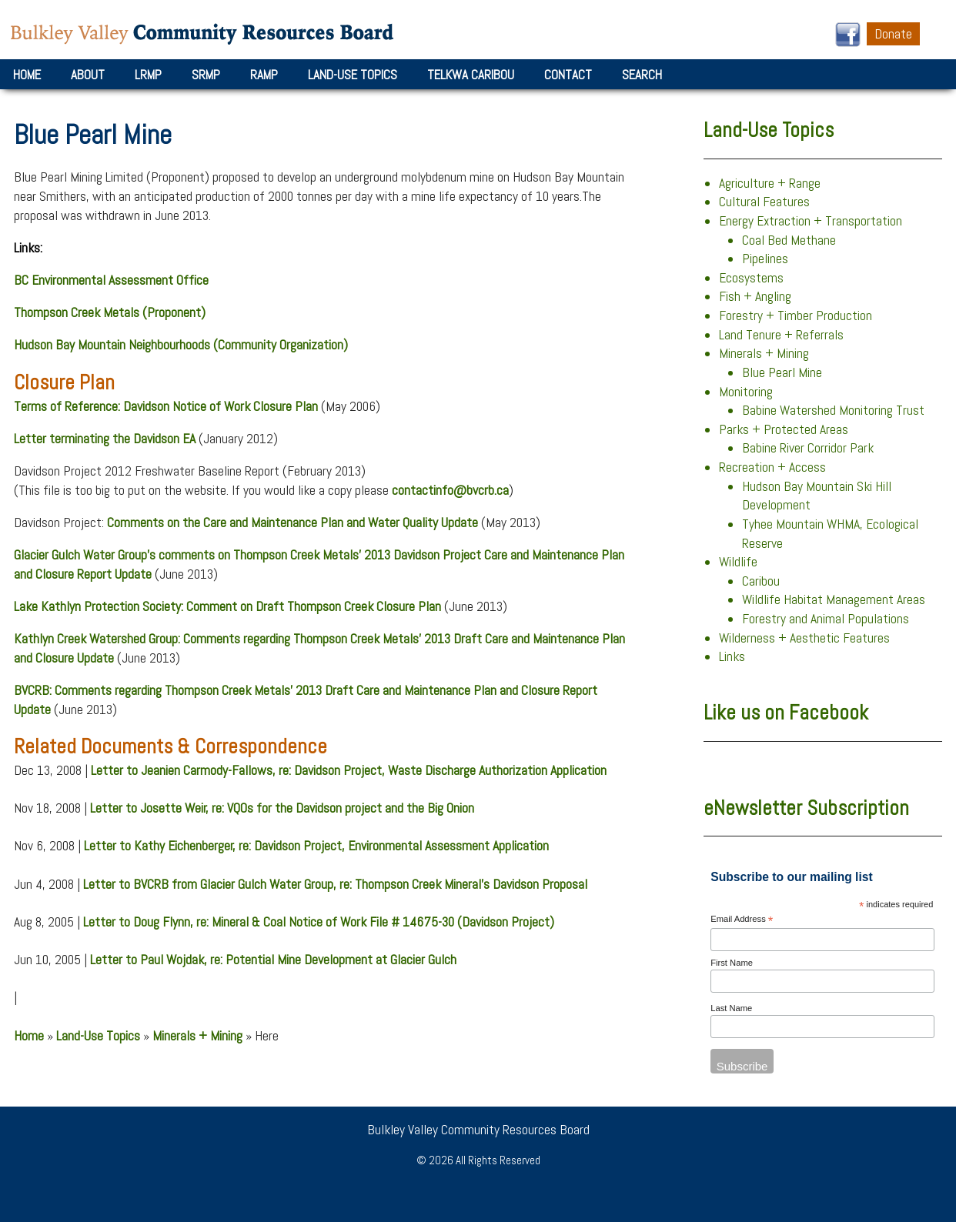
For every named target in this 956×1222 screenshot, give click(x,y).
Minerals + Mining (197, 1035)
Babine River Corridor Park (808, 447)
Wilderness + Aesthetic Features (804, 637)
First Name (731, 962)
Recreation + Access (772, 467)
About (88, 74)
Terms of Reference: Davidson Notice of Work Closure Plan (166, 406)
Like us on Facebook (786, 712)
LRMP (148, 74)
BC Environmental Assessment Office (111, 280)
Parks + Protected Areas (783, 429)
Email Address (741, 920)
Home (27, 74)
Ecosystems (751, 277)
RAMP (264, 74)
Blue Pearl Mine (782, 372)
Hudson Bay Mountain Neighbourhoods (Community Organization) (181, 344)
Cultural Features (764, 201)
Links (732, 656)
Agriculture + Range (770, 183)
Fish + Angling (755, 296)
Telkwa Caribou (470, 74)
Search (642, 74)
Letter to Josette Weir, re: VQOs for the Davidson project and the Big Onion (282, 808)
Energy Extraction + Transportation (810, 220)
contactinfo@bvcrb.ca (450, 490)
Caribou (761, 581)
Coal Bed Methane (789, 240)
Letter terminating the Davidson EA (105, 438)
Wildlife (738, 561)
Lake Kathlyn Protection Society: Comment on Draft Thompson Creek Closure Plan (227, 606)
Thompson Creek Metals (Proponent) (110, 312)
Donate (893, 33)
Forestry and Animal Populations (825, 618)
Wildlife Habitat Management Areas (833, 599)
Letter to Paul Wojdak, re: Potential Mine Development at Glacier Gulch (273, 959)
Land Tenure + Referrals (781, 334)
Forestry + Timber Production (795, 315)
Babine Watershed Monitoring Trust (833, 410)
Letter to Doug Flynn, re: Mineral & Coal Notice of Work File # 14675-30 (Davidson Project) (318, 921)
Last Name (731, 1008)
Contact (568, 74)
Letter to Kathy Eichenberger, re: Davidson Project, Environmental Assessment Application (316, 845)
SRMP (206, 74)
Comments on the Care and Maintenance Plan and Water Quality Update (292, 522)
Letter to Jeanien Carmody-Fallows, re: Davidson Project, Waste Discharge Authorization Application (349, 770)
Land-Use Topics (352, 74)
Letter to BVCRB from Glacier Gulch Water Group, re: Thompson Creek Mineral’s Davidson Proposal (335, 884)
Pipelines (765, 258)
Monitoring (746, 391)
